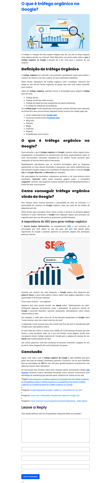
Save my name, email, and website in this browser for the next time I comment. (55, 472)
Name (24, 446)
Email (24, 454)
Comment (26, 417)
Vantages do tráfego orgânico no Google (55, 384)
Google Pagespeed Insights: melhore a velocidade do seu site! (56, 390)
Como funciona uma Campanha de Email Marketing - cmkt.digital (58, 401)
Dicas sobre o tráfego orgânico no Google (47, 382)
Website (24, 463)
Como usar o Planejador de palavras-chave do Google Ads (54, 395)
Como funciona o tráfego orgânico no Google (47, 379)
